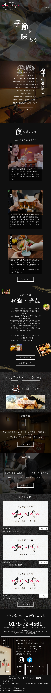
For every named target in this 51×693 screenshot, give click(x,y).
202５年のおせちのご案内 (11, 531)
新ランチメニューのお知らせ (12, 598)
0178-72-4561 (32, 677)
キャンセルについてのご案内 (12, 565)
